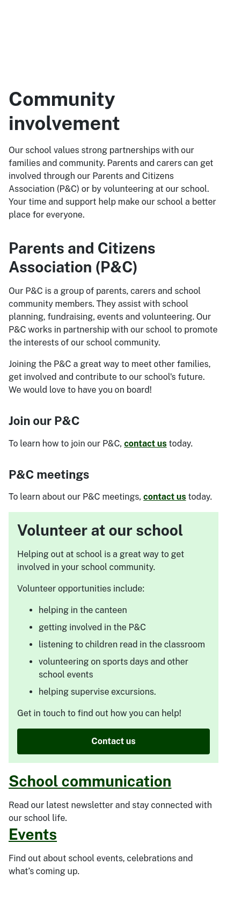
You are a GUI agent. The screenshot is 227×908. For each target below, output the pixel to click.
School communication (90, 781)
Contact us (113, 741)
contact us (145, 443)
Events (33, 834)
